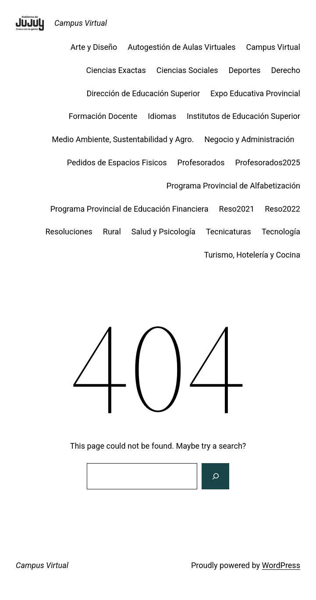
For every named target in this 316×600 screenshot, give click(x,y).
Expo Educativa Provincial (255, 93)
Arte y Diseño (94, 47)
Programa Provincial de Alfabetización (233, 185)
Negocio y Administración (252, 139)
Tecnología (281, 231)
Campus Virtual (80, 23)
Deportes (245, 70)
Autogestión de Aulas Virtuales (181, 47)
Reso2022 (282, 208)
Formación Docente (103, 116)
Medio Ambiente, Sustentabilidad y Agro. (123, 139)
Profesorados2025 (267, 162)
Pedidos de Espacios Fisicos (117, 162)
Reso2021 (237, 208)
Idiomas (162, 116)
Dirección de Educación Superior (143, 93)
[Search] (215, 476)
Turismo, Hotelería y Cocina (252, 254)
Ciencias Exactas (116, 70)
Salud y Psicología (163, 231)
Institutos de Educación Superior (243, 116)
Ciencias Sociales (187, 70)
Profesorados (201, 162)
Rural (112, 231)
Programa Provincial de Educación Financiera (129, 208)
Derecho (285, 70)
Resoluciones (69, 231)
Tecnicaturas (228, 231)
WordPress (281, 565)
